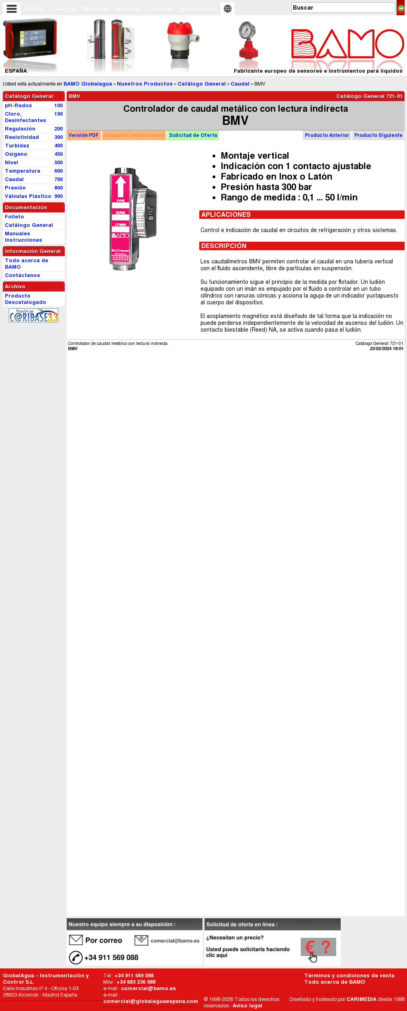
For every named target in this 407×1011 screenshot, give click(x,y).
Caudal (240, 84)
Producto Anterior (327, 135)
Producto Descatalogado (25, 299)
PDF (84, 135)
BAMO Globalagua (87, 84)
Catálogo (63, 9)
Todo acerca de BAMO (334, 982)
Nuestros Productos (145, 84)
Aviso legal (247, 1006)
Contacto (160, 9)
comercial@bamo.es (148, 988)
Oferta (193, 135)
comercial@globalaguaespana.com (150, 1001)
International (198, 9)
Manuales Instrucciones (23, 236)
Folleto (34, 9)
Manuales (96, 9)
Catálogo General (202, 84)
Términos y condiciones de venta (349, 975)
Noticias (128, 9)
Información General (33, 251)
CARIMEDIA (361, 999)
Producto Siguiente (378, 135)
